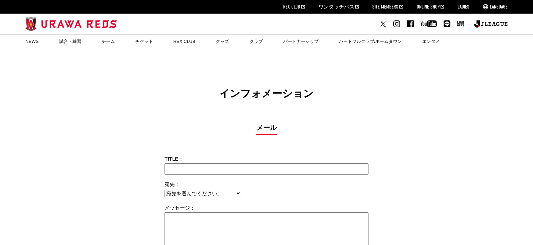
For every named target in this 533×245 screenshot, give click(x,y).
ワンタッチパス (336, 7)
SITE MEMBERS (385, 7)
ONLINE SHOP (428, 7)
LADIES (463, 7)
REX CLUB (291, 7)
